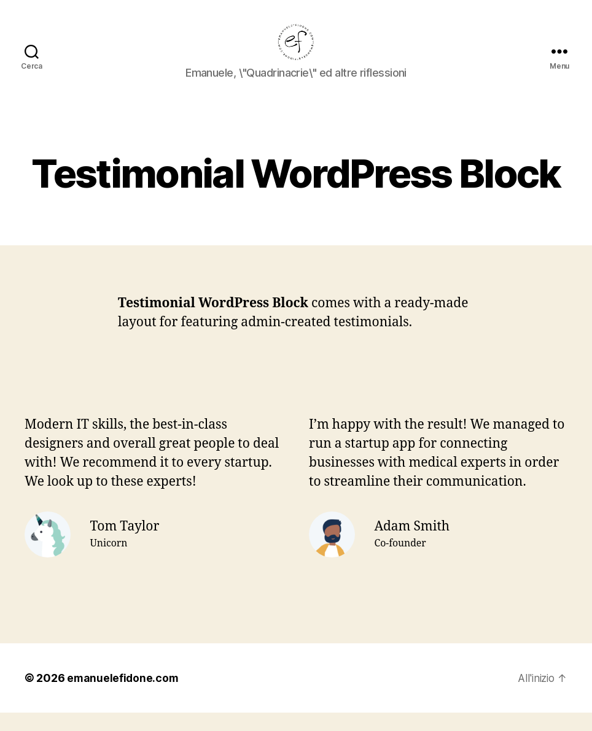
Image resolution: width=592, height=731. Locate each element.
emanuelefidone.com (123, 696)
